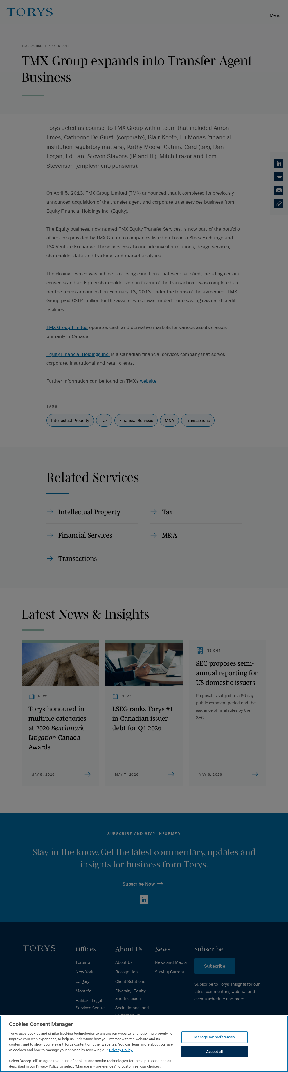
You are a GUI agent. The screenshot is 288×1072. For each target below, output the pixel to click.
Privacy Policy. (121, 1050)
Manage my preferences (214, 1037)
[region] (144, 1043)
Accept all (214, 1052)
